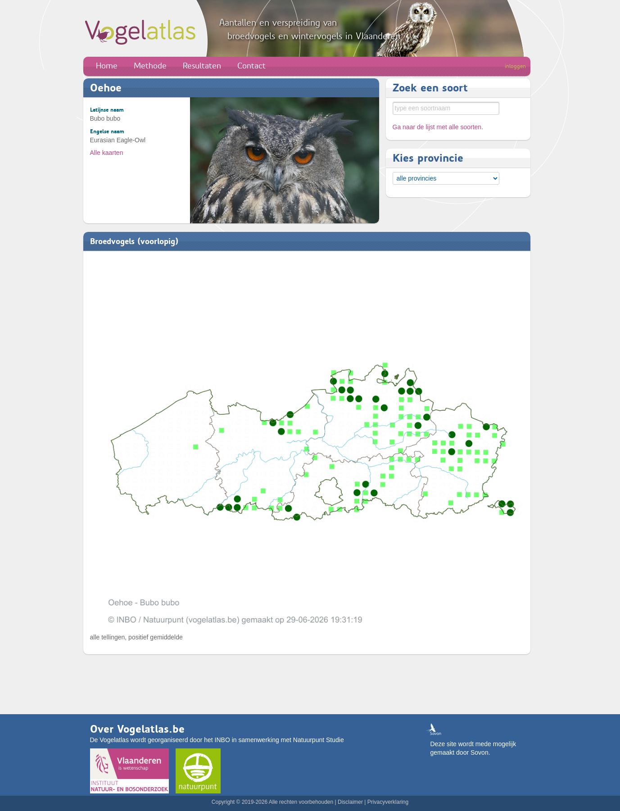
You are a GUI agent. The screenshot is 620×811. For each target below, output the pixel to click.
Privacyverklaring (387, 802)
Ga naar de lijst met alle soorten (437, 127)
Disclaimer (350, 802)
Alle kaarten (106, 152)
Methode (150, 65)
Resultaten (202, 65)
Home (107, 65)
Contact (251, 65)
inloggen (515, 66)
